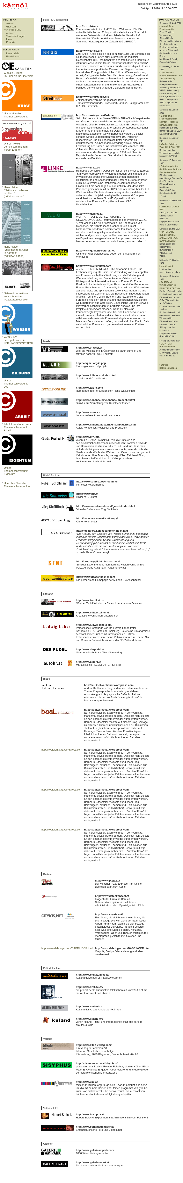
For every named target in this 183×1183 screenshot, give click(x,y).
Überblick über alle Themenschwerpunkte (17, 485)
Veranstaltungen (15, 36)
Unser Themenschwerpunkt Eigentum (16, 470)
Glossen (11, 26)
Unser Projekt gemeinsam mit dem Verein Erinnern (16, 146)
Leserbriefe (12, 53)
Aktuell (10, 23)
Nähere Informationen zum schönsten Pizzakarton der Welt (16, 296)
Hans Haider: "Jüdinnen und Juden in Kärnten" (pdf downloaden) (16, 251)
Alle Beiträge (13, 29)
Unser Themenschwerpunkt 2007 (16, 383)
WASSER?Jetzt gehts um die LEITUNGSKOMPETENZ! (19, 340)
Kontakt (10, 42)
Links (9, 39)
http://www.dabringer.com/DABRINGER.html (67, 948)
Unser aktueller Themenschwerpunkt (16, 115)
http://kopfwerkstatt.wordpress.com (61, 749)
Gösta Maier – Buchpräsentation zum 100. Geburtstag (171, 76)
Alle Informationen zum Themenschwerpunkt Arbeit (17, 427)
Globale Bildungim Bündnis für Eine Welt (18, 74)
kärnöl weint (167, 266)
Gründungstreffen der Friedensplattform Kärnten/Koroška (170, 169)
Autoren (10, 33)
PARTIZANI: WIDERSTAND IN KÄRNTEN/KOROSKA (170, 285)
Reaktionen (13, 56)
